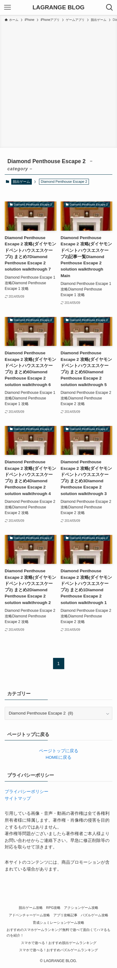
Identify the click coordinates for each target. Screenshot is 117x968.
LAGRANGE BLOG (58, 8)
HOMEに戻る (58, 757)
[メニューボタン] (7, 7)
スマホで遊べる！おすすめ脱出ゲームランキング (58, 943)
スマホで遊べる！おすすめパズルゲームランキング (58, 950)
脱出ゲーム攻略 (31, 907)
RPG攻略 (53, 907)
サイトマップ (18, 798)
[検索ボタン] (109, 7)
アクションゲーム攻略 (81, 907)
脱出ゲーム (21, 181)
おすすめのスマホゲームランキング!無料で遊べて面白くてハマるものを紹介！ (58, 932)
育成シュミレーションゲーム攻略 (58, 922)
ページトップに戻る (58, 750)
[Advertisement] (58, 84)
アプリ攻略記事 (65, 915)
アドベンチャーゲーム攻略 (29, 915)
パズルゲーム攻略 (94, 915)
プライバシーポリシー (26, 791)
